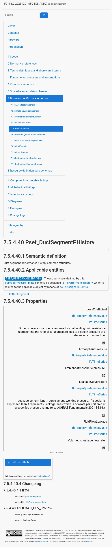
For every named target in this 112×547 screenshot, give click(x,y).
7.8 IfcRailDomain (19, 146)
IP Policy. (90, 541)
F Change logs (16, 215)
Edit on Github (18, 462)
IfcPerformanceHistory (79, 282)
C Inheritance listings (21, 194)
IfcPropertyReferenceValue (89, 316)
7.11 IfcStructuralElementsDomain (26, 164)
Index (11, 232)
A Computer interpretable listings (28, 180)
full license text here (44, 541)
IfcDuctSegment (19, 294)
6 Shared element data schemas (28, 91)
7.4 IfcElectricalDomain (21, 122)
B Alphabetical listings (21, 187)
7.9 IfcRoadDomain (19, 152)
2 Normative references (22, 63)
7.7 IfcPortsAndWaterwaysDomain (26, 140)
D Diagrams (15, 201)
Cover (11, 25)
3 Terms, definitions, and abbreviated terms (34, 70)
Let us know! (44, 476)
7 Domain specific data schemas (28, 98)
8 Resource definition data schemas (30, 170)
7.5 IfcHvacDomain (20, 128)
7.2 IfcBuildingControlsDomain (25, 111)
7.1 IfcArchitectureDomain (23, 105)
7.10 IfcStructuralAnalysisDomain (26, 158)
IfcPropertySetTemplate (19, 282)
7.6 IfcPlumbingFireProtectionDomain (28, 134)
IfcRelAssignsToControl (74, 287)
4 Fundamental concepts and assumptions (34, 77)
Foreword (14, 39)
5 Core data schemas (21, 84)
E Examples (15, 208)
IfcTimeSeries (98, 322)
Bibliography (15, 225)
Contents (13, 32)
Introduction (15, 46)
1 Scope (13, 56)
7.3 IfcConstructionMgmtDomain (26, 116)
